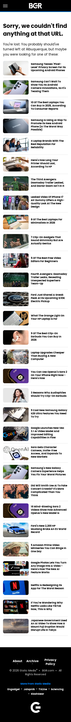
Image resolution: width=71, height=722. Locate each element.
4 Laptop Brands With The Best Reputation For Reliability (47, 144)
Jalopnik (29, 689)
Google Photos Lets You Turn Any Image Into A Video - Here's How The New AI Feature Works (48, 567)
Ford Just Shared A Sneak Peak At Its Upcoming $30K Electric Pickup (48, 298)
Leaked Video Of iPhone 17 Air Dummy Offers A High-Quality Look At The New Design (47, 202)
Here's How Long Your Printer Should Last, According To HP (44, 163)
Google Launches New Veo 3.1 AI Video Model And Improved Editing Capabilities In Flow (47, 433)
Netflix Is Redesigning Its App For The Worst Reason (47, 587)
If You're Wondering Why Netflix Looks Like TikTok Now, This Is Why (47, 606)
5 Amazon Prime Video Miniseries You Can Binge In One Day (48, 548)
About (17, 661)
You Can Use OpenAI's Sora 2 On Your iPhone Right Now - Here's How (49, 375)
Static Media (28, 671)
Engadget (13, 689)
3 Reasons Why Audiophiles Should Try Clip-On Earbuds (48, 394)
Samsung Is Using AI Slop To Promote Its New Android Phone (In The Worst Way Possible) (48, 125)
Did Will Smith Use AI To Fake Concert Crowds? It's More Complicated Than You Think (49, 490)
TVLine (43, 689)
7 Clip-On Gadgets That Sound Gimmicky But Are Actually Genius (47, 240)
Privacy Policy (50, 662)
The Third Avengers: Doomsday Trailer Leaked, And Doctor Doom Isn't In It (47, 183)
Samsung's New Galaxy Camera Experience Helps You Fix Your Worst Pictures (48, 471)
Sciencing (57, 689)
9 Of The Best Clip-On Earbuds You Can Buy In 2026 (46, 336)
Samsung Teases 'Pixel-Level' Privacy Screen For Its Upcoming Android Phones (48, 67)
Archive (32, 661)
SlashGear (37, 693)
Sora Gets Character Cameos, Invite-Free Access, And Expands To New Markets (46, 452)
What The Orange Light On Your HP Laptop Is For (47, 317)
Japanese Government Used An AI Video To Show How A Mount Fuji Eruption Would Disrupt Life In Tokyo (49, 625)
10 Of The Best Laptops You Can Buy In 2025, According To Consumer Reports (48, 105)
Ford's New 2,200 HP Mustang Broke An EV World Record (48, 529)
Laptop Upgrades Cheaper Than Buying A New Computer (47, 356)
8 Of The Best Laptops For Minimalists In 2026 (46, 221)
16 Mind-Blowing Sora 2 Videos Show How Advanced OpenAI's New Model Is (49, 510)
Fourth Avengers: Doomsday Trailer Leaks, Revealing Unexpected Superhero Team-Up (49, 279)
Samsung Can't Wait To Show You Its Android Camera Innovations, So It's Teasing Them (48, 86)
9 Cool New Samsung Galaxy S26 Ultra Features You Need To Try (49, 413)
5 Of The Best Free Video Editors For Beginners (46, 260)
